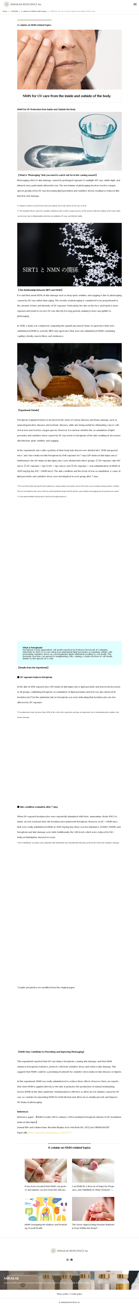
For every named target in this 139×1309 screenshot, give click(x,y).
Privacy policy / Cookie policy (69, 1294)
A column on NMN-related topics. (34, 25)
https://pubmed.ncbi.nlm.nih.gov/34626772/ (50, 1132)
